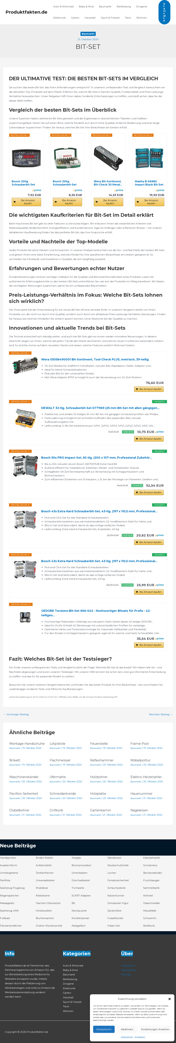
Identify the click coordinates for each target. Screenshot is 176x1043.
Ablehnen (127, 1029)
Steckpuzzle (79, 911)
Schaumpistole (116, 889)
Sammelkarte (151, 889)
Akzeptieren (103, 1029)
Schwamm (149, 919)
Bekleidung (122, 6)
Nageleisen (139, 812)
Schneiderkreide (63, 795)
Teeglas (76, 859)
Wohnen (138, 17)
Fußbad (5, 919)
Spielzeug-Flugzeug (12, 889)
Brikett (15, 762)
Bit (73, 904)
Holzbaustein (44, 911)
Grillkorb (56, 812)
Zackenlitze (114, 911)
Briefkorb (149, 926)
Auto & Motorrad (63, 6)
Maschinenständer (24, 779)
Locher (111, 874)
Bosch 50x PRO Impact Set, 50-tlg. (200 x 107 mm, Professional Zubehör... (97, 458)
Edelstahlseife (151, 859)
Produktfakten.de (26, 12)
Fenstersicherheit (118, 881)
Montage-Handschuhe (27, 746)
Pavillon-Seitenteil (24, 795)
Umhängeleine (9, 874)
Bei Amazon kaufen (28, 202)
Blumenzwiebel (81, 866)
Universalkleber (45, 881)
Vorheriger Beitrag (16, 716)
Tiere (126, 17)
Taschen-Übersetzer (48, 904)
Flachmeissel (60, 762)
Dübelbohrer (19, 812)
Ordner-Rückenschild (49, 926)
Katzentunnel (115, 896)
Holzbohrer (99, 779)
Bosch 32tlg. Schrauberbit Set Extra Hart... (23, 183)
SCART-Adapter (81, 896)
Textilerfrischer (45, 874)
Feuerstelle (99, 746)
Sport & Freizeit (108, 17)
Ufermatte (58, 779)
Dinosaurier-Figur (118, 904)
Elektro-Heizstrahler (146, 779)
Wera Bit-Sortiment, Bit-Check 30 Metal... (108, 183)
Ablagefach (79, 926)
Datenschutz (127, 1037)
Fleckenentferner (11, 926)
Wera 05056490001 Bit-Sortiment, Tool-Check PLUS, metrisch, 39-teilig (95, 359)
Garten (74, 17)
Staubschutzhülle (118, 866)
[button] (169, 999)
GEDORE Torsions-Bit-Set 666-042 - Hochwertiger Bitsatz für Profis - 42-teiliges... (97, 615)
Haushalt (88, 17)
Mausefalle (150, 911)
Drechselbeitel (81, 881)
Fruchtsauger (151, 881)
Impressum (140, 1037)
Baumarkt (104, 6)
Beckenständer (152, 874)
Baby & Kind (85, 6)
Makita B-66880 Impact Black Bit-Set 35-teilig (149, 183)
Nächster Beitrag (160, 716)
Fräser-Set (113, 926)
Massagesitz (7, 904)
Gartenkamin (100, 812)
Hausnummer (141, 795)
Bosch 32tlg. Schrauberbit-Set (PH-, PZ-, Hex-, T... (65, 183)
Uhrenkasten (80, 874)
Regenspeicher (9, 896)
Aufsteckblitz (44, 866)
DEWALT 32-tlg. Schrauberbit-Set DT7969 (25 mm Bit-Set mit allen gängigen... (101, 408)
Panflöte (5, 881)
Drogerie (139, 6)
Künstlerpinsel (80, 919)
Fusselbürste (115, 919)
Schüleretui (150, 866)
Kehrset (148, 896)
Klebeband (43, 896)
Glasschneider (151, 904)
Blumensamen (45, 919)
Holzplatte (98, 795)
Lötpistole (58, 746)
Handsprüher (8, 859)
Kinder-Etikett (44, 859)
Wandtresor (114, 859)
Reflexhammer (102, 762)
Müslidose (42, 889)
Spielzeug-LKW (9, 911)
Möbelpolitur (140, 762)
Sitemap (126, 975)
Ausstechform (8, 866)
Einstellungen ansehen (155, 1029)
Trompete (78, 889)
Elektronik (59, 17)
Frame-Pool (139, 746)
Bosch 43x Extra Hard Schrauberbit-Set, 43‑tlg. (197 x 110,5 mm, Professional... (100, 512)
